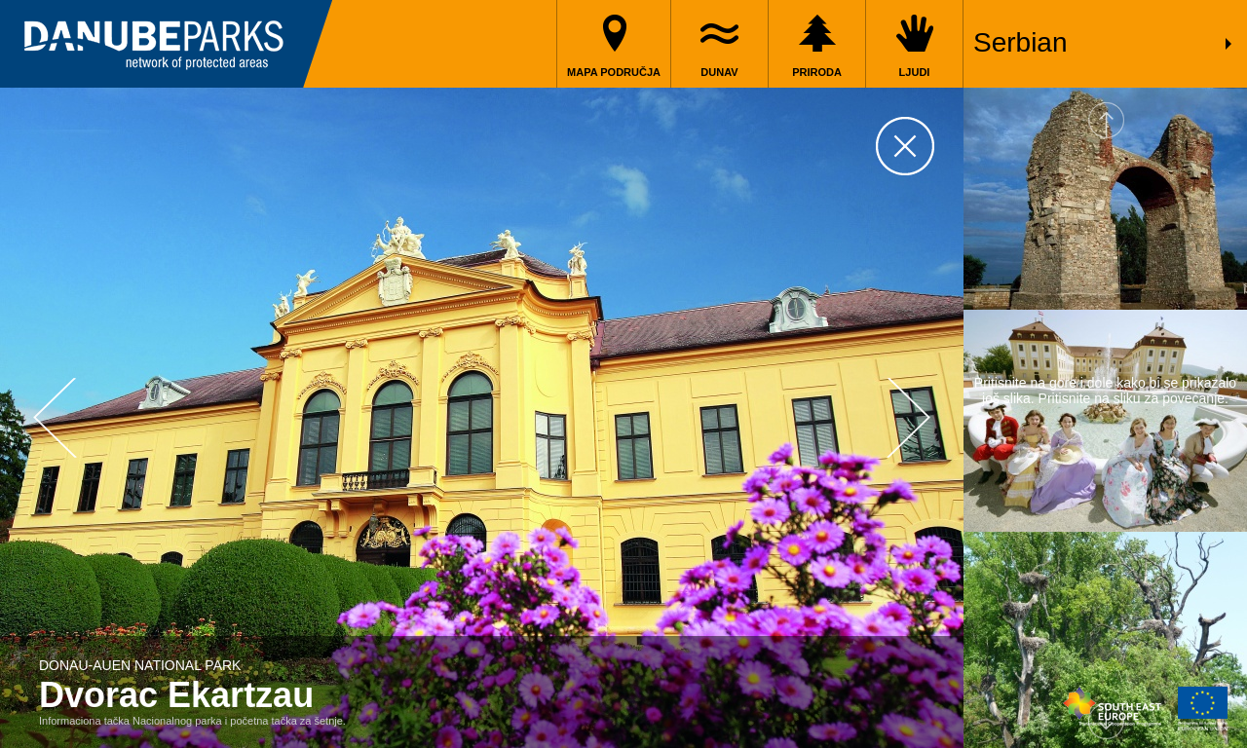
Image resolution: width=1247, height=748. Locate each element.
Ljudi (914, 72)
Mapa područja (614, 72)
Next (908, 418)
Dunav (718, 72)
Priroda (817, 72)
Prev (55, 418)
